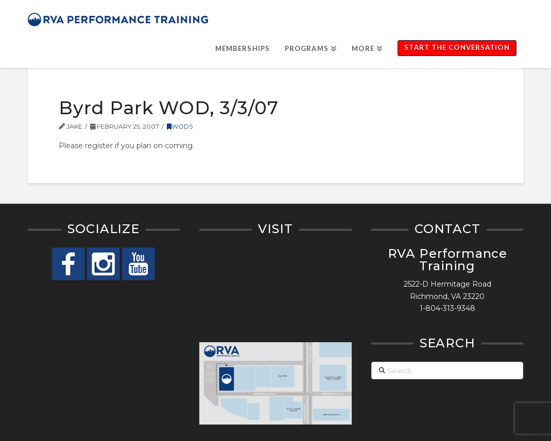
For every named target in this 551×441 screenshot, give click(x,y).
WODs (180, 126)
